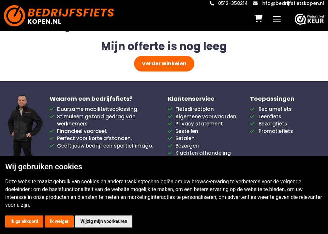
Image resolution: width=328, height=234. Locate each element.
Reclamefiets (275, 109)
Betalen (185, 138)
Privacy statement (199, 123)
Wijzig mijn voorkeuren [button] (103, 221)
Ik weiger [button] (59, 221)
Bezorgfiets (273, 123)
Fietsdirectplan (194, 109)
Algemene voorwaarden (205, 116)
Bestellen (186, 131)
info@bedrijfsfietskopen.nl (292, 3)
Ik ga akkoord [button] (24, 221)
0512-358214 (233, 3)
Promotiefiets (276, 131)
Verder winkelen (164, 63)
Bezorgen (187, 145)
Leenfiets (270, 116)
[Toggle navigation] (277, 19)
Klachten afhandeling (203, 153)
